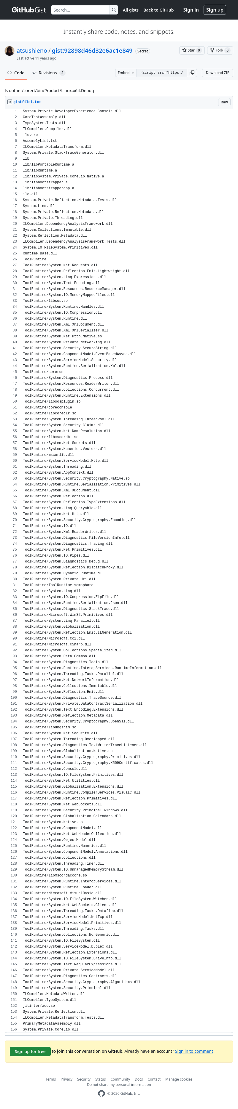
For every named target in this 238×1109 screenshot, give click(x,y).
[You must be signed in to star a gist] (192, 50)
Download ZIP (217, 72)
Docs (139, 1079)
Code (16, 73)
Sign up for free (30, 1051)
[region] (119, 570)
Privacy (66, 1079)
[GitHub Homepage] (101, 1093)
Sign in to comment (194, 1051)
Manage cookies (178, 1079)
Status (100, 1079)
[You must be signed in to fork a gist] (220, 50)
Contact (154, 1079)
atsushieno (32, 51)
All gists (131, 10)
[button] (192, 73)
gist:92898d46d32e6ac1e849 (92, 51)
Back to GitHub (158, 10)
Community (120, 1079)
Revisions (49, 73)
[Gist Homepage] (29, 9)
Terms (51, 1079)
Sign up (214, 10)
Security (84, 1079)
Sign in (191, 10)
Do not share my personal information (119, 1084)
